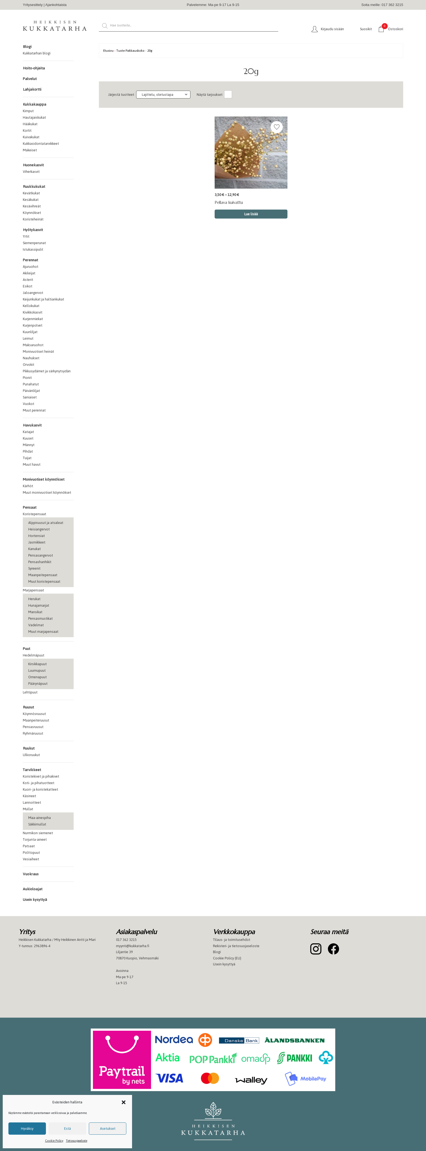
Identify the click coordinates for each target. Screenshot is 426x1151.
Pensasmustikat (40, 618)
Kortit (27, 130)
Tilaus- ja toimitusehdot (231, 939)
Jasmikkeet (36, 542)
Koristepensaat (34, 514)
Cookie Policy (54, 1141)
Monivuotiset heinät (38, 351)
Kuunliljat (30, 332)
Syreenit (34, 568)
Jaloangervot (33, 292)
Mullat (28, 809)
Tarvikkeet (32, 770)
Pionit (27, 377)
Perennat (30, 260)
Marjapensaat (33, 590)
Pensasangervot (40, 555)
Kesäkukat (31, 199)
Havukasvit (32, 425)
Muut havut (31, 464)
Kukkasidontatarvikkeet (41, 143)
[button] (123, 1102)
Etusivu (108, 50)
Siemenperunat (34, 243)
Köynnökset (32, 212)
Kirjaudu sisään (332, 29)
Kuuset (28, 438)
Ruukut (29, 748)
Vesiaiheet (31, 859)
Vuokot (28, 403)
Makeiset (30, 150)
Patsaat (29, 846)
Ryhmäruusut (33, 733)
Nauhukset (31, 358)
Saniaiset (30, 397)
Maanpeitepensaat (42, 575)
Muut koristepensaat (44, 581)
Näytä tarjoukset (210, 94)
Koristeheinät (33, 219)
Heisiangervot (39, 529)
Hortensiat (36, 535)
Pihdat (28, 451)
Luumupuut (37, 670)
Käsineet (29, 796)
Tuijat (27, 458)
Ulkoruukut (31, 754)
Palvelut (30, 78)
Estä (67, 1128)
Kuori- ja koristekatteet (40, 789)
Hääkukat (30, 124)
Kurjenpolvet (32, 325)
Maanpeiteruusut (36, 720)
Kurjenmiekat (33, 318)
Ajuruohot (30, 266)
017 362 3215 (126, 939)
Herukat (34, 599)
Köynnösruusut (34, 713)
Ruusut (28, 707)
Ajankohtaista (56, 5)
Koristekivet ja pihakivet (41, 776)
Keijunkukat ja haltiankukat (43, 299)
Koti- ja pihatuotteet (38, 782)
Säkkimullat (37, 824)
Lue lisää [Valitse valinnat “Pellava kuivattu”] (251, 214)
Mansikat (35, 612)
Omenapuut (37, 677)
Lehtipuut (30, 692)
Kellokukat (31, 305)
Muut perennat (34, 410)
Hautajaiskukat (34, 117)
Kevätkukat (31, 193)
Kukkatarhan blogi (37, 53)
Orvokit (28, 364)
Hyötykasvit (33, 230)
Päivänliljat (31, 390)
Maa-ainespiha (39, 817)
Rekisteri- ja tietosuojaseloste (236, 946)
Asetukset (107, 1128)
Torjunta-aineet (35, 839)
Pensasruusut (33, 726)
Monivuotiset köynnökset (43, 479)
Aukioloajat (32, 889)
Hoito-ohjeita (34, 68)
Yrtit (26, 236)
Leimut (28, 338)
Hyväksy (27, 1128)
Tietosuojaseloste (76, 1141)
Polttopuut (31, 852)
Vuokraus (31, 874)
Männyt (29, 444)
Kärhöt (28, 486)
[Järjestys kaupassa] (163, 95)
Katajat (28, 431)
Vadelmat (36, 625)
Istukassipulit (33, 249)
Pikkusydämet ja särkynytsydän (47, 371)
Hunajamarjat (38, 605)
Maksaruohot (33, 345)
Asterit (28, 279)
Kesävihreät (32, 206)
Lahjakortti (32, 89)
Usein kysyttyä (35, 899)
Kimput (28, 111)
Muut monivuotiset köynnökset (47, 492)
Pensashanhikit (39, 561)
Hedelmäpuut (33, 655)
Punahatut (31, 384)
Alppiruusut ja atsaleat (45, 522)
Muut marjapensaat (43, 631)
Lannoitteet (32, 802)
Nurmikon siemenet (38, 833)
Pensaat (29, 507)
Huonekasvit (33, 165)
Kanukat (34, 548)
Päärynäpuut (38, 683)
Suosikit (366, 29)
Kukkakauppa (34, 104)
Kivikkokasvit (32, 312)
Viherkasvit (31, 171)
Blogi (27, 46)
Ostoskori (392, 28)
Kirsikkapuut (37, 664)
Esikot (27, 286)
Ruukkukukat (34, 186)
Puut (26, 648)
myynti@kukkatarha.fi (132, 946)
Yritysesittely (33, 5)
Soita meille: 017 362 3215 (382, 5)
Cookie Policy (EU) (227, 958)
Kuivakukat (31, 137)
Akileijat (29, 273)
